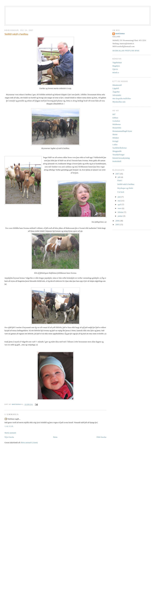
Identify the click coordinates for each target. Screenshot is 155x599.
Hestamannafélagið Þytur (122, 131)
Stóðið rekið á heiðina (125, 184)
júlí (119, 177)
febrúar (121, 212)
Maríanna (120, 34)
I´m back (120, 192)
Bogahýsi (116, 66)
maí (119, 201)
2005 (118, 224)
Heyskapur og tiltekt (125, 188)
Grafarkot (116, 121)
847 (113, 114)
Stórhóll (81, 12)
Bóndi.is (115, 72)
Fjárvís (115, 69)
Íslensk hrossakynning (121, 158)
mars (120, 208)
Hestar (114, 134)
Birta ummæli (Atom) (29, 442)
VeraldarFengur (118, 154)
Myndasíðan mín (118, 102)
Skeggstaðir (116, 151)
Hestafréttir (116, 128)
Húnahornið (117, 85)
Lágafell (115, 88)
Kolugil (115, 141)
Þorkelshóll (116, 161)
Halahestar (116, 124)
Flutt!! (119, 180)
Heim (55, 437)
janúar (120, 216)
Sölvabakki (116, 95)
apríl (120, 204)
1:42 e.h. (9, 426)
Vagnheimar (117, 62)
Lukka (114, 144)
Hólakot (115, 138)
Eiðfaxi (115, 118)
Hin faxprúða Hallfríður (121, 98)
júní (119, 197)
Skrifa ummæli (10, 433)
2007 (118, 174)
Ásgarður (116, 92)
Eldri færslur (101, 437)
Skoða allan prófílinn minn (125, 51)
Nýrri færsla (9, 437)
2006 (118, 221)
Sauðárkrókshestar (119, 148)
